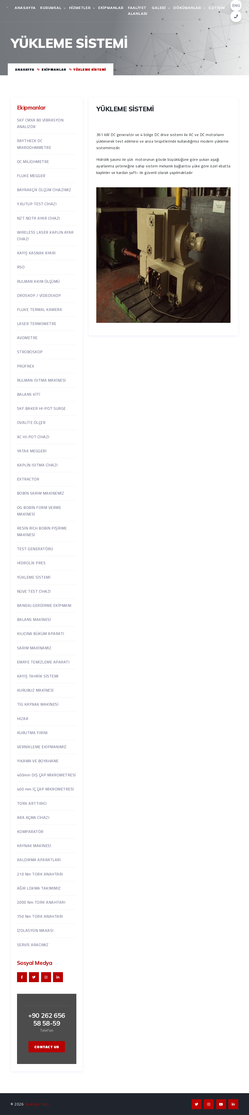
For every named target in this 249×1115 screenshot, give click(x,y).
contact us (46, 1047)
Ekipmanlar (111, 8)
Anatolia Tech (37, 1104)
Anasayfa (25, 8)
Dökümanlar (187, 8)
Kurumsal (50, 8)
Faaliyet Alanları (137, 11)
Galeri (159, 8)
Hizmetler (80, 8)
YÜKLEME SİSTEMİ (125, 133)
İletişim (217, 8)
